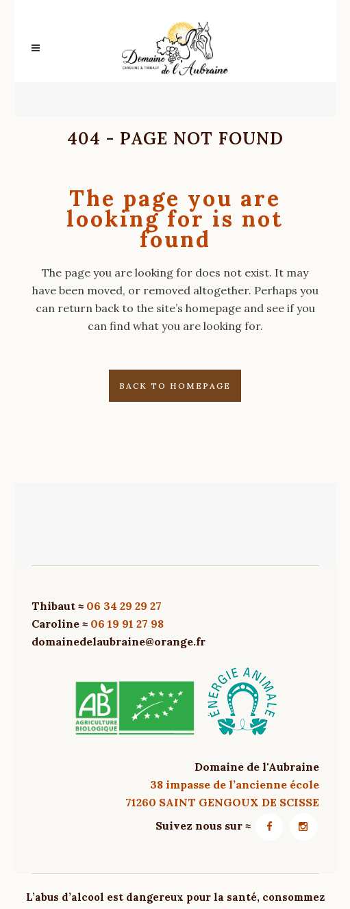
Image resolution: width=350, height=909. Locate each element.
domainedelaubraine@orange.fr (118, 641)
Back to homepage (175, 386)
